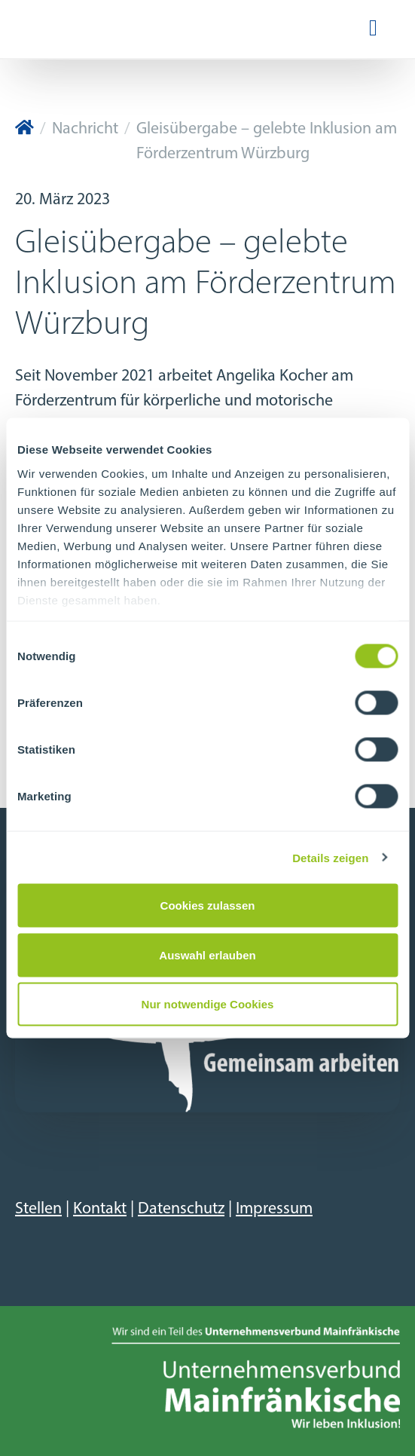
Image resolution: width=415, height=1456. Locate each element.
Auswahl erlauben (207, 954)
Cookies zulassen (207, 905)
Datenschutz (181, 1209)
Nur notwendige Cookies (208, 1004)
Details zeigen (330, 857)
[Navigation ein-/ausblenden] (373, 29)
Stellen (38, 1209)
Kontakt (100, 1209)
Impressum (274, 1209)
